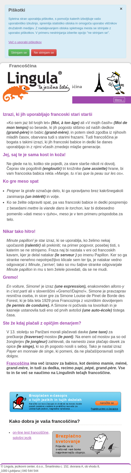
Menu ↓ (119, 100)
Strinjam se (19, 52)
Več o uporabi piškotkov (25, 42)
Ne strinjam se (44, 52)
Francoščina (22, 65)
